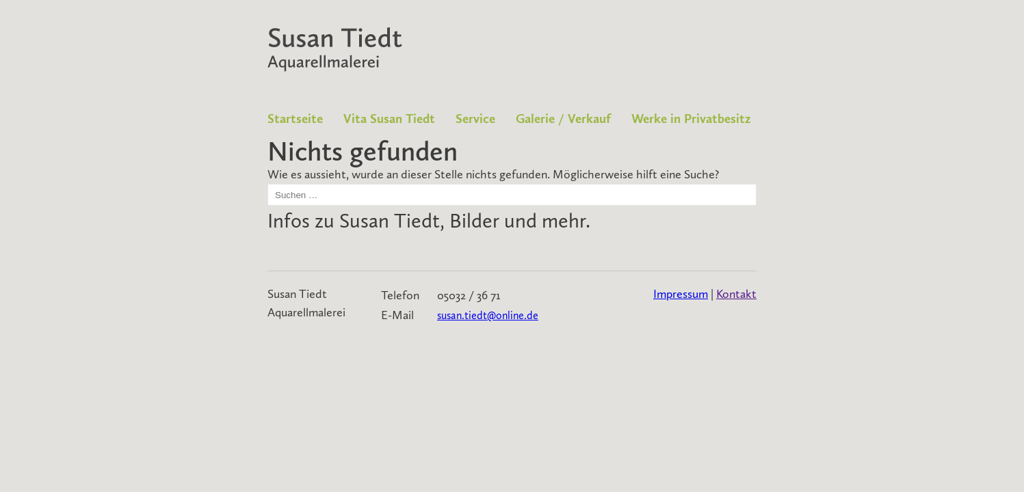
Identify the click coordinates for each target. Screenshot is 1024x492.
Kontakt (736, 293)
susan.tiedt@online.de (487, 315)
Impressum (680, 293)
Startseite (295, 118)
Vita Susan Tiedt (389, 118)
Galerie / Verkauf (563, 118)
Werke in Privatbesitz (691, 118)
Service (475, 118)
